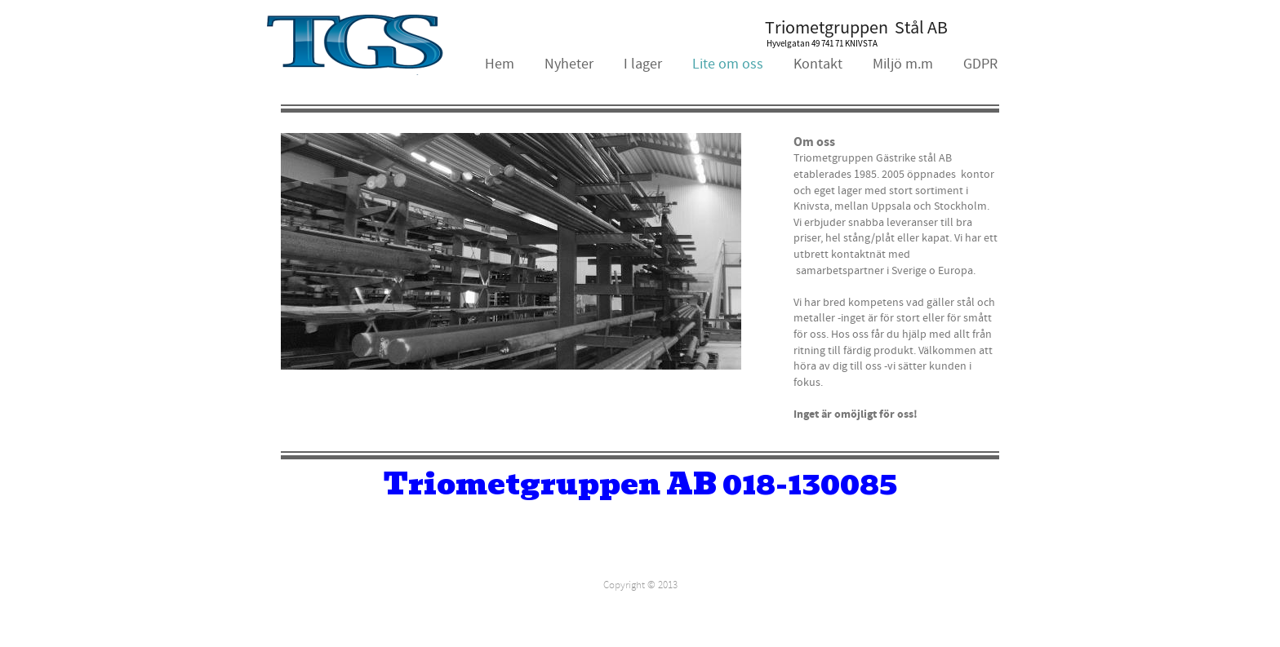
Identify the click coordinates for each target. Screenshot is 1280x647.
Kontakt (817, 64)
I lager (643, 64)
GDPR (980, 64)
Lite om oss (727, 64)
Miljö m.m (903, 64)
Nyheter (568, 64)
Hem (499, 64)
